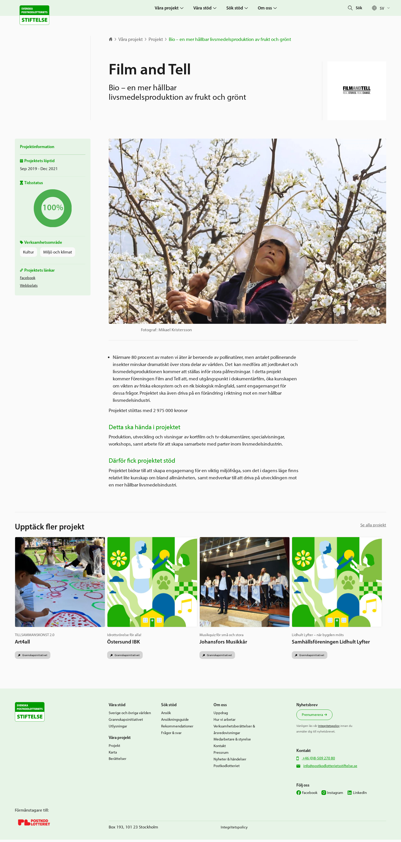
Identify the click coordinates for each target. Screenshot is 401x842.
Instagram (335, 794)
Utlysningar (118, 728)
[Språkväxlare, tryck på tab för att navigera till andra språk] (386, 8)
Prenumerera (312, 716)
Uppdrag (221, 715)
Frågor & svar (171, 734)
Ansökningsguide (175, 721)
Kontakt (220, 748)
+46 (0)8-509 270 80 (318, 760)
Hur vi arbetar (225, 721)
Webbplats (29, 285)
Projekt (156, 39)
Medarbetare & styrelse (232, 741)
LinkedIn (360, 794)
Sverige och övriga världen (130, 715)
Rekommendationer (177, 728)
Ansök (166, 715)
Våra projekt (130, 39)
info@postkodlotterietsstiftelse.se (330, 768)
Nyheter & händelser (230, 761)
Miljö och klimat (57, 251)
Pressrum (221, 754)
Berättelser (117, 760)
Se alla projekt (373, 524)
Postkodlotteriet (227, 767)
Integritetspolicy (329, 728)
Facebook (27, 277)
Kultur (28, 251)
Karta (113, 754)
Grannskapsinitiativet (36, 657)
